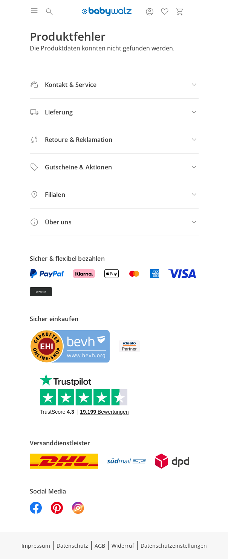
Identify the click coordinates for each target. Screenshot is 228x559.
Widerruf (123, 545)
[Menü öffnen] (34, 11)
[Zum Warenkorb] (179, 11)
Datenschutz (72, 545)
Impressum (35, 545)
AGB (100, 545)
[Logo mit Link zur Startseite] (107, 11)
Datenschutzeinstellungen (174, 545)
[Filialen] (114, 194)
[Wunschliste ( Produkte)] (164, 11)
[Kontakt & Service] (114, 84)
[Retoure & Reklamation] (114, 139)
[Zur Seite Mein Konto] (149, 11)
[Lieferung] (114, 112)
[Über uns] (114, 222)
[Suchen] (49, 11)
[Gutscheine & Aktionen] (114, 167)
